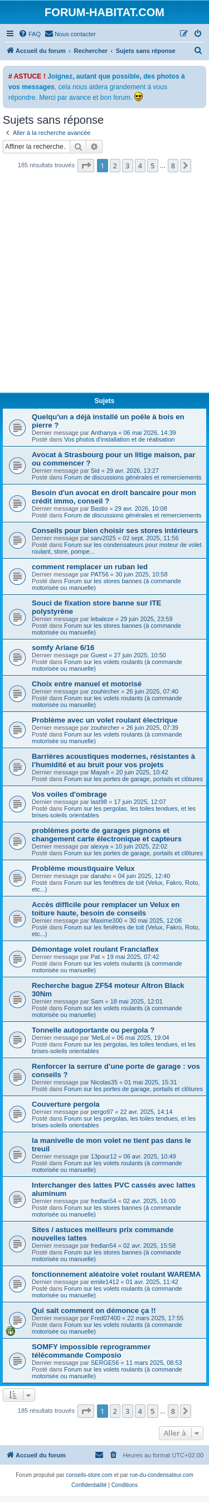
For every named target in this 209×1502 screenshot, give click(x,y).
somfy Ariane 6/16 (63, 647)
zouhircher (105, 691)
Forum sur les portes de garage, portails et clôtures (133, 779)
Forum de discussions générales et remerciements (132, 477)
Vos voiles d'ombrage (69, 794)
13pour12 (104, 1156)
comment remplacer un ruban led (90, 567)
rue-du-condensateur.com (161, 1475)
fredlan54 (103, 1201)
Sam (97, 1001)
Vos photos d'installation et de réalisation (119, 439)
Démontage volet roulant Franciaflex (95, 949)
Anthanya (103, 432)
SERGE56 (105, 1362)
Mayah (100, 772)
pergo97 (102, 1111)
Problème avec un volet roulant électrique (105, 720)
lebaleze (102, 619)
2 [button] (115, 166)
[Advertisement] (104, 285)
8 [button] (173, 166)
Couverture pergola (66, 1104)
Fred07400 (105, 1318)
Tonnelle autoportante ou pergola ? (93, 1030)
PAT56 (100, 574)
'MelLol (100, 1037)
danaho (101, 876)
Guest (99, 655)
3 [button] (127, 166)
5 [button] (152, 166)
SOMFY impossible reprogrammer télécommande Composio (91, 1351)
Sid (95, 470)
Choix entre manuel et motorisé (87, 684)
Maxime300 (107, 920)
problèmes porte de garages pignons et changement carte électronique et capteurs (107, 834)
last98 (99, 801)
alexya (100, 846)
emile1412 (105, 1281)
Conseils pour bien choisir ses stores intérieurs (115, 530)
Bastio (99, 508)
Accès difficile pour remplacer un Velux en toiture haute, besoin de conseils (105, 908)
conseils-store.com (89, 1475)
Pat (95, 956)
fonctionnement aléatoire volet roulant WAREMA (116, 1274)
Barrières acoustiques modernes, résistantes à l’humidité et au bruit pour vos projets (113, 760)
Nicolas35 (104, 1082)
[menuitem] (29, 34)
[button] (85, 165)
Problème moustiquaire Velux (83, 868)
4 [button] (140, 166)
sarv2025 (103, 538)
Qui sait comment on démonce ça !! (94, 1310)
